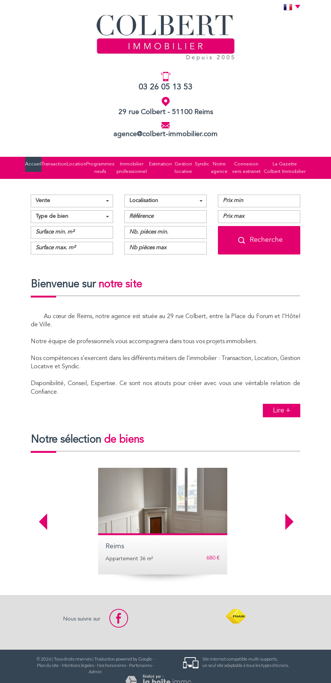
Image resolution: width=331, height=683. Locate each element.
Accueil (32, 162)
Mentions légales (78, 655)
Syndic (193, 162)
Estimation (151, 162)
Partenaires (140, 655)
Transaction (50, 162)
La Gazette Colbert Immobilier (283, 162)
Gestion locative (173, 162)
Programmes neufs (91, 162)
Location (68, 162)
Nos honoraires (111, 655)
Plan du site (48, 655)
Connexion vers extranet (242, 162)
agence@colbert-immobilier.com (165, 134)
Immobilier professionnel (124, 162)
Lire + (282, 400)
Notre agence (212, 162)
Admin (95, 661)
